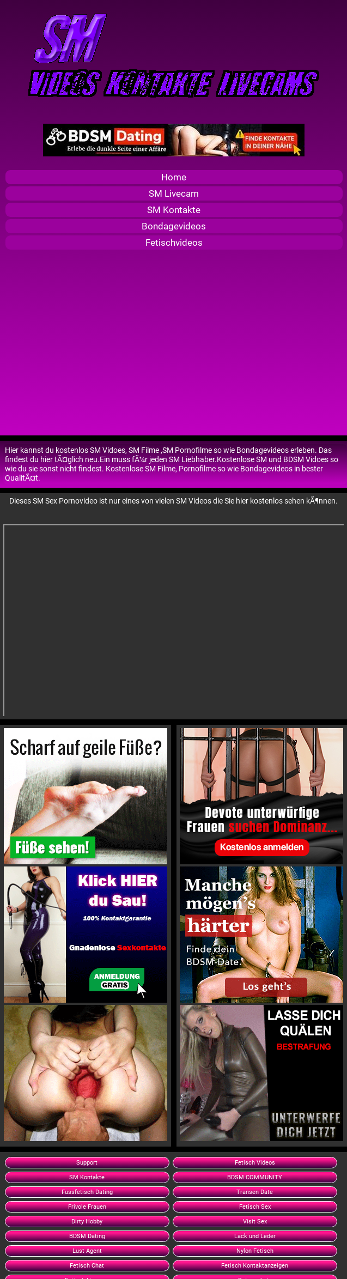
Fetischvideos (174, 242)
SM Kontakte (173, 209)
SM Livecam (174, 193)
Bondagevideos (174, 226)
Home (173, 177)
